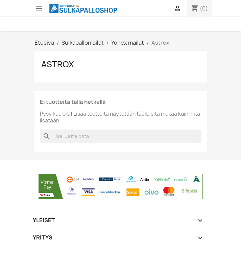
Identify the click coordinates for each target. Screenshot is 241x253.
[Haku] (120, 136)
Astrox (57, 64)
